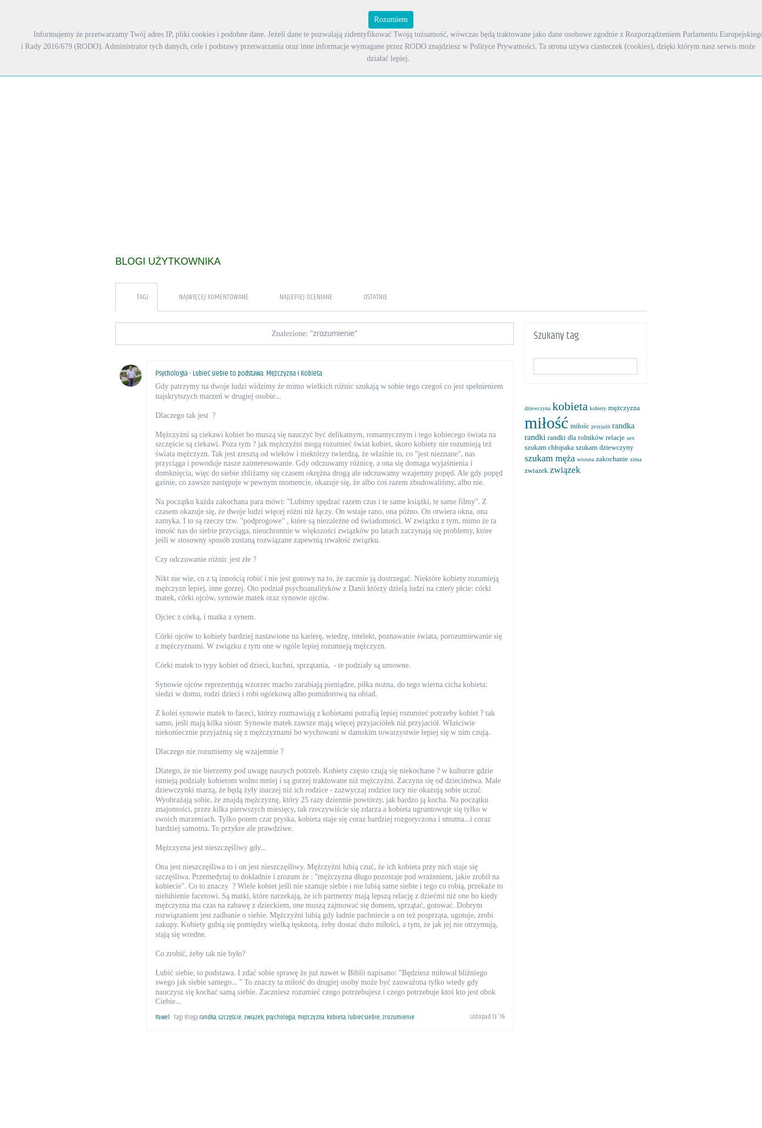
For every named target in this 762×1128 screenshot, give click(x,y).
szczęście (230, 1017)
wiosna (585, 459)
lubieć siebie (364, 1017)
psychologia (280, 1017)
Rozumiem (390, 19)
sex (630, 437)
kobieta (336, 1017)
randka (207, 1017)
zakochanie (612, 459)
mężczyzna (311, 1017)
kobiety (598, 408)
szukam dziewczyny (605, 447)
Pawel (162, 1017)
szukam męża (549, 458)
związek (254, 1017)
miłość (546, 423)
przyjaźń (600, 426)
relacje (615, 437)
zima (636, 459)
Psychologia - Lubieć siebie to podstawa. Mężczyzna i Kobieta (238, 373)
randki (534, 437)
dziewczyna (537, 408)
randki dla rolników (575, 437)
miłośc (580, 426)
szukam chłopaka (549, 447)
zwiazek (536, 470)
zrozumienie (398, 1017)
